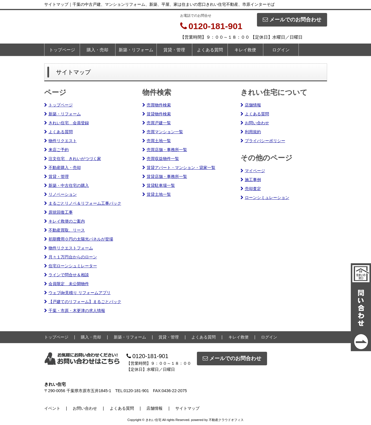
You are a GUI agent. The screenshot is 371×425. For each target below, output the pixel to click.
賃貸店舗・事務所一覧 (164, 176)
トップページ (62, 49)
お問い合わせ (255, 123)
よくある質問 (210, 49)
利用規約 (251, 131)
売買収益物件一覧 (160, 158)
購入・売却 (97, 49)
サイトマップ (187, 408)
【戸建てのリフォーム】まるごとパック (82, 301)
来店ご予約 (56, 149)
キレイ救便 (245, 49)
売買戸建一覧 (156, 123)
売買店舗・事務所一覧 (164, 149)
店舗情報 (251, 105)
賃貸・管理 (174, 49)
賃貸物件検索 (156, 114)
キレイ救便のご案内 (64, 221)
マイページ (253, 170)
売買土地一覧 (156, 140)
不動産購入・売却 (62, 167)
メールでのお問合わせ (292, 19)
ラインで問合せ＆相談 (66, 274)
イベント (52, 408)
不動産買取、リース (64, 230)
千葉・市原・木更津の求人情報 (74, 310)
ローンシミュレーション (265, 197)
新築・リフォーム (136, 49)
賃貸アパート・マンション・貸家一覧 (178, 167)
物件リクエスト (60, 140)
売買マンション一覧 (162, 131)
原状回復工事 (58, 212)
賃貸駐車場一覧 (158, 185)
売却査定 (251, 188)
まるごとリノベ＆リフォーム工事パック (82, 203)
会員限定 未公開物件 (66, 283)
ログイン (281, 49)
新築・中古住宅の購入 (66, 185)
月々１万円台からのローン (70, 257)
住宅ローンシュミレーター (70, 266)
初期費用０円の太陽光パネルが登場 (78, 239)
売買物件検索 (156, 105)
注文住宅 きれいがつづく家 (72, 158)
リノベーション (60, 194)
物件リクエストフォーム (68, 248)
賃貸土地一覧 (156, 194)
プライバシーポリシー (263, 140)
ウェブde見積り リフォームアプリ (77, 292)
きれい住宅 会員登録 (66, 123)
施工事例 (251, 179)
